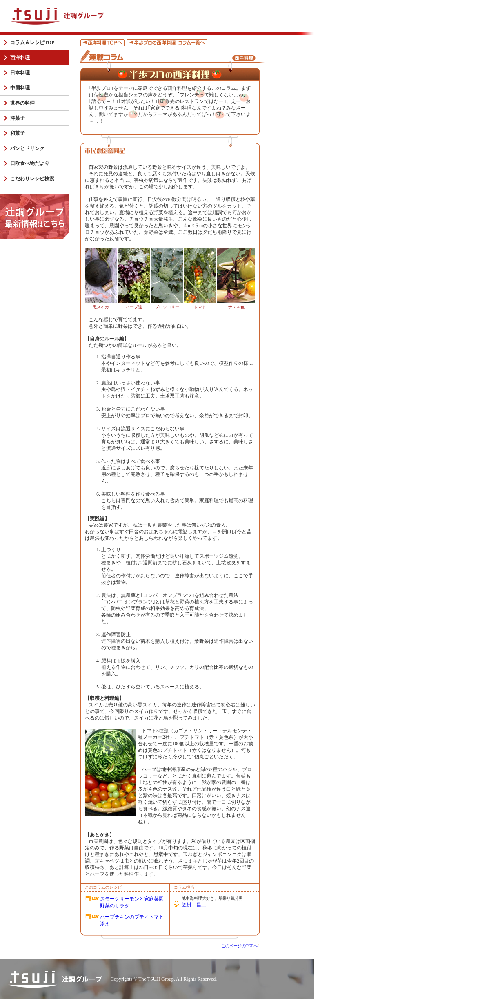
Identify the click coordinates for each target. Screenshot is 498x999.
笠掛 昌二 (194, 904)
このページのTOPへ (239, 945)
